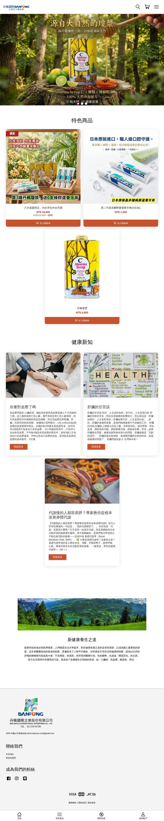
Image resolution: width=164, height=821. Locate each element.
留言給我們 (11, 758)
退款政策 (91, 803)
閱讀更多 (18, 446)
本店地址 (10, 754)
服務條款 (72, 803)
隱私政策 (82, 803)
